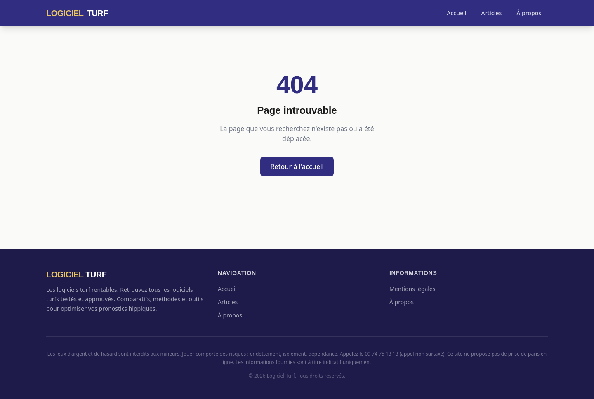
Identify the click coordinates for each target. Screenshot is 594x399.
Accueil (456, 13)
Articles (491, 13)
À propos (528, 13)
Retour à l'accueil (297, 166)
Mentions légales (412, 289)
